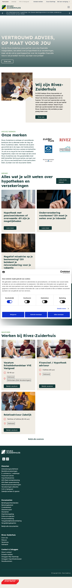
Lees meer (10, 228)
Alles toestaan (59, 314)
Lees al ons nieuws (63, 181)
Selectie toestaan (36, 314)
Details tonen (61, 308)
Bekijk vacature (11, 386)
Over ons (7, 61)
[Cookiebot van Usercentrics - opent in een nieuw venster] (61, 272)
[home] (11, 7)
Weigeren (13, 314)
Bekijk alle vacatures (36, 439)
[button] (63, 2)
